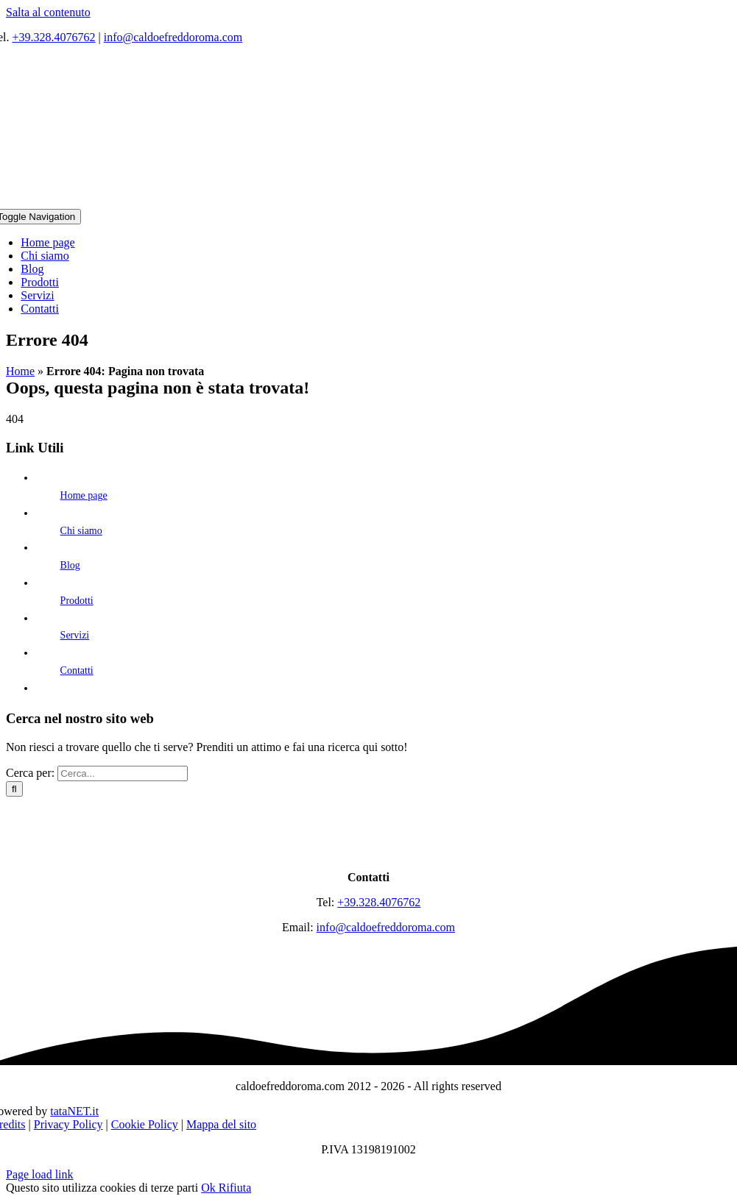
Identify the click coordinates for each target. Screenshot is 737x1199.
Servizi (75, 635)
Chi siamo (81, 530)
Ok (210, 1187)
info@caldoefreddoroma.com (173, 37)
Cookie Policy (144, 1124)
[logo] (368, 852)
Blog (70, 565)
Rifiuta (235, 1187)
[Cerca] (14, 789)
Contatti (77, 670)
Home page (83, 495)
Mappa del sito (221, 1124)
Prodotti (77, 600)
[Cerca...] (122, 773)
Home (20, 371)
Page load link (40, 1174)
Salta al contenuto (48, 12)
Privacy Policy (68, 1124)
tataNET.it (74, 1111)
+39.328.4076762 (54, 37)
